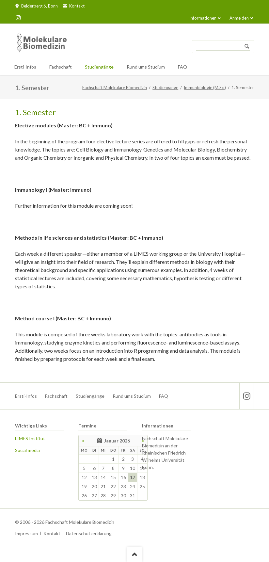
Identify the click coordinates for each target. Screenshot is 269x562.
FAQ (163, 396)
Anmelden (239, 18)
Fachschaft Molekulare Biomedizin (114, 87)
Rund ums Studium (132, 396)
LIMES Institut (30, 438)
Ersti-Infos (26, 396)
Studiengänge (165, 87)
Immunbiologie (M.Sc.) (205, 87)
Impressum (26, 533)
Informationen (202, 18)
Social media (27, 450)
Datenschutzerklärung (89, 533)
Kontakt (51, 533)
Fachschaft (56, 396)
